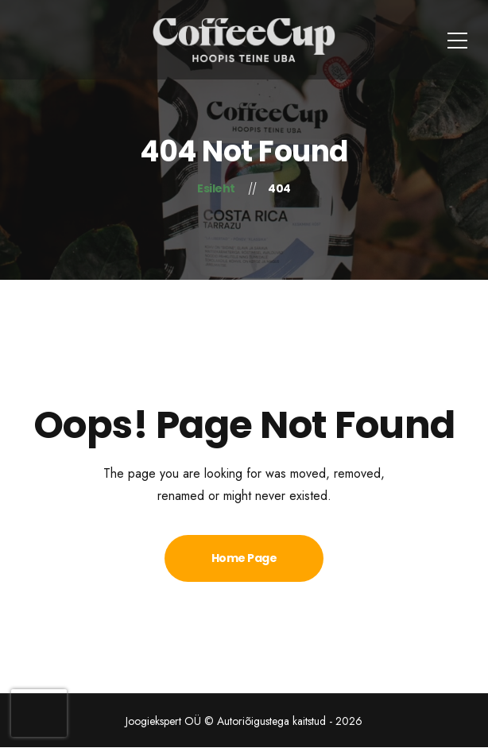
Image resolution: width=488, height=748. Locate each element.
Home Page (244, 558)
